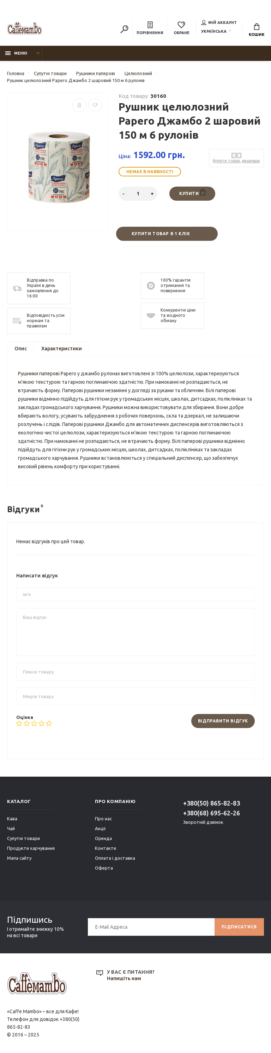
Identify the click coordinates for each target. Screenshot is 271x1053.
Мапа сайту (19, 857)
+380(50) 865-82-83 (211, 803)
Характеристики (61, 348)
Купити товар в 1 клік (161, 233)
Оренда (103, 838)
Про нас (103, 818)
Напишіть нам (124, 978)
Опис (20, 348)
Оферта (104, 867)
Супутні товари (23, 838)
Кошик (257, 30)
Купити (192, 192)
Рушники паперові (39, 373)
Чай (11, 828)
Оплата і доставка (115, 857)
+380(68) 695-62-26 (211, 812)
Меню (16, 53)
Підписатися (239, 926)
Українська (214, 31)
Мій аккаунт (219, 22)
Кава (12, 818)
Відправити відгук (223, 721)
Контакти (105, 848)
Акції (100, 828)
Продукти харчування (31, 848)
